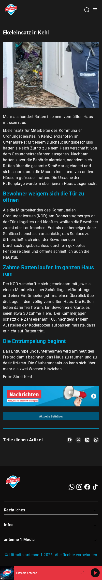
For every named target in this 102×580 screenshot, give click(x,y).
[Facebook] (87, 487)
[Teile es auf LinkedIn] (87, 440)
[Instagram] (79, 487)
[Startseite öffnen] (11, 10)
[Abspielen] (95, 573)
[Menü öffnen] (95, 10)
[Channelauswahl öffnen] (86, 10)
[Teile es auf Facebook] (70, 440)
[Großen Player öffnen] (82, 573)
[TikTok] (95, 487)
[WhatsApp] (71, 487)
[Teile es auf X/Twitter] (78, 440)
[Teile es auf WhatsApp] (96, 440)
